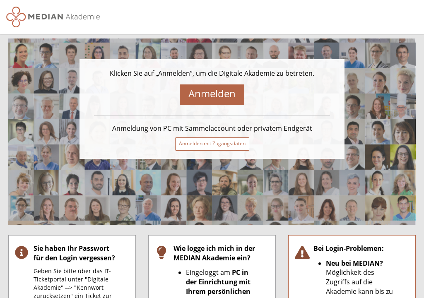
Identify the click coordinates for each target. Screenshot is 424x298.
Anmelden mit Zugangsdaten (212, 143)
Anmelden (212, 93)
